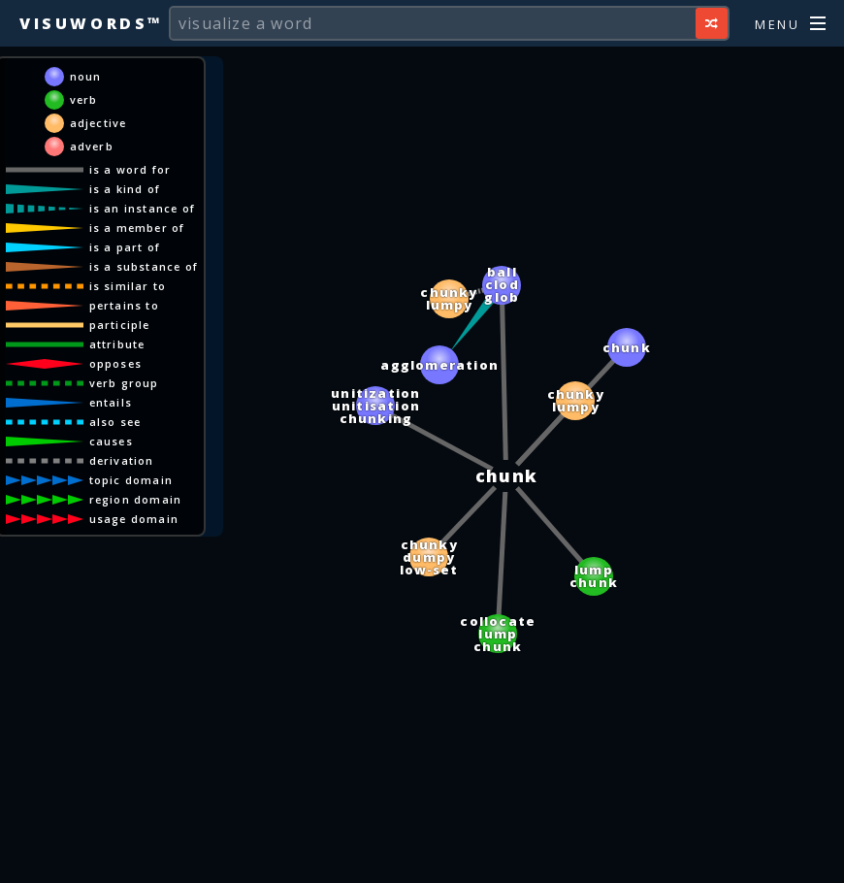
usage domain (134, 518)
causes (111, 441)
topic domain (131, 480)
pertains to (124, 305)
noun (86, 76)
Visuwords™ (91, 23)
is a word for (130, 169)
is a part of (124, 247)
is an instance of (142, 208)
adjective (98, 122)
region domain (135, 499)
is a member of (137, 227)
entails (110, 402)
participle (119, 324)
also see (115, 421)
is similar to (128, 285)
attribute (117, 344)
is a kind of (124, 188)
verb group (124, 383)
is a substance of (143, 266)
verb (84, 99)
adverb (92, 146)
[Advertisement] (422, 858)
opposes (115, 363)
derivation (121, 460)
